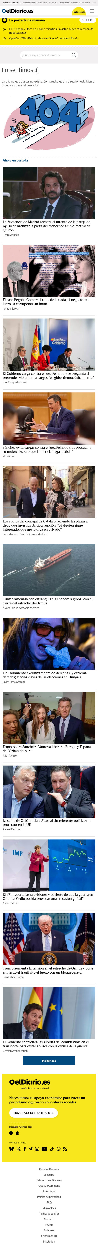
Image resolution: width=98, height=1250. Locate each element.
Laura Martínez (38, 534)
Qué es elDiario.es (49, 1169)
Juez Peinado (43, 3)
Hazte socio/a (79, 12)
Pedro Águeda (11, 234)
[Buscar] (74, 55)
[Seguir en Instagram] (37, 1149)
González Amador (29, 3)
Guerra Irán (53, 3)
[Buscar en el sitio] (45, 55)
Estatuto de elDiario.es (49, 1180)
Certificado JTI (49, 1236)
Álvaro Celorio (10, 607)
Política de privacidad (49, 1196)
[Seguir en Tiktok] (52, 1149)
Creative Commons (49, 1185)
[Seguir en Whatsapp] (59, 1149)
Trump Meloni (64, 3)
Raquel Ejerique (11, 829)
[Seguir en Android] (11, 1133)
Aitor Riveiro (10, 755)
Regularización (84, 3)
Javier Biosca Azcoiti (14, 681)
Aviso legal (49, 1191)
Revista (49, 1224)
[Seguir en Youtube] (44, 1149)
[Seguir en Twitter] (18, 1149)
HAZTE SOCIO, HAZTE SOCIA (33, 1113)
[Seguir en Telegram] (30, 1149)
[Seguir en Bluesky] (11, 1149)
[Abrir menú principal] (92, 10)
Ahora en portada (15, 160)
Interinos (74, 3)
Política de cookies (49, 1213)
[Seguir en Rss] (65, 1149)
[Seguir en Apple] (17, 1133)
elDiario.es (8, 456)
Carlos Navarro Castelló (16, 534)
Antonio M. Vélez (29, 607)
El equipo (49, 1174)
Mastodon (49, 1241)
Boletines (49, 1230)
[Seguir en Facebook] (24, 1149)
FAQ (49, 1202)
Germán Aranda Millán (15, 1050)
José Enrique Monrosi (15, 382)
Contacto (49, 1219)
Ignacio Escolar (11, 308)
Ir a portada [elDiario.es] (49, 1060)
